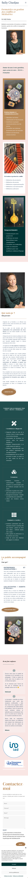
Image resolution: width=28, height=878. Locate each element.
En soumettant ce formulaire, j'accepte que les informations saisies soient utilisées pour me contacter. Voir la (14, 835)
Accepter (14, 864)
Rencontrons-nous (10, 609)
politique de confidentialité (12, 838)
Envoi (20, 844)
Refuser (14, 868)
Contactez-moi (8, 392)
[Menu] (25, 2)
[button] (26, 848)
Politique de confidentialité (18, 876)
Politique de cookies (8, 876)
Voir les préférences (14, 872)
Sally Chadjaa (10, 2)
